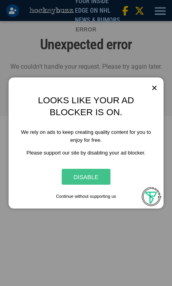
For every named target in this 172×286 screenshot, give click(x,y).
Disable (85, 177)
